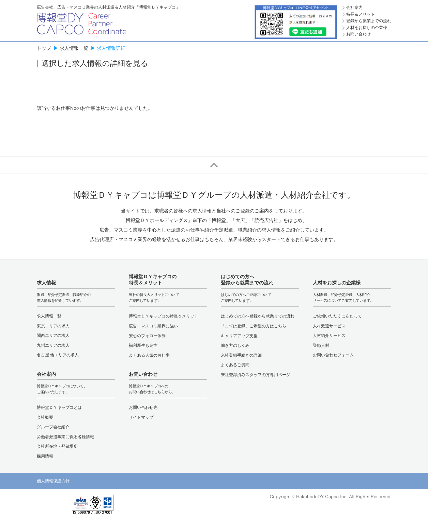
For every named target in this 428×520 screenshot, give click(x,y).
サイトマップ (141, 417)
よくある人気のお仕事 (149, 355)
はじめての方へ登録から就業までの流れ (257, 316)
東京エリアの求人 (53, 326)
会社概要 (45, 417)
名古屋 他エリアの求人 (58, 355)
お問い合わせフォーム (333, 355)
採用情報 (45, 456)
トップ (44, 48)
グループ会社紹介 (53, 427)
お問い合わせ (358, 34)
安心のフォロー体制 (147, 335)
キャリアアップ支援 (239, 335)
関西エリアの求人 (53, 335)
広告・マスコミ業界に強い (153, 326)
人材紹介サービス (329, 335)
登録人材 (321, 345)
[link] (50, 505)
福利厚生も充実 (143, 345)
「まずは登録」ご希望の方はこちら (253, 326)
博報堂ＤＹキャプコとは (59, 407)
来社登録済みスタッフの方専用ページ (255, 374)
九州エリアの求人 (53, 345)
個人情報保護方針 (53, 481)
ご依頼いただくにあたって (337, 316)
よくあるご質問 (235, 364)
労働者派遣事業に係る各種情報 (65, 436)
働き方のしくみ (235, 345)
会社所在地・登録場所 (57, 446)
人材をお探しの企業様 (366, 27)
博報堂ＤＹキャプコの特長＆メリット (163, 316)
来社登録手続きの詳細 (241, 355)
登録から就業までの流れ (368, 20)
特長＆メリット (360, 14)
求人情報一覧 (74, 48)
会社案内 (354, 7)
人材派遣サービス (329, 326)
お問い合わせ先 (143, 407)
